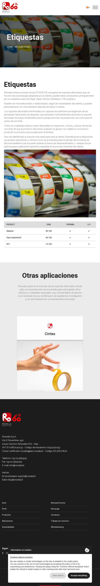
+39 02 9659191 (19, 458)
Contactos (55, 515)
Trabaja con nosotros (60, 521)
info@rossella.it (16, 465)
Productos (6, 515)
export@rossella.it (27, 476)
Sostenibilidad (8, 527)
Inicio (4, 503)
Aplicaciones (7, 521)
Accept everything (79, 575)
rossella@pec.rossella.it (31, 451)
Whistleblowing (57, 527)
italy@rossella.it (15, 479)
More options (58, 575)
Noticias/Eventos (58, 503)
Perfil (4, 509)
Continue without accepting (21, 557)
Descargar (55, 509)
